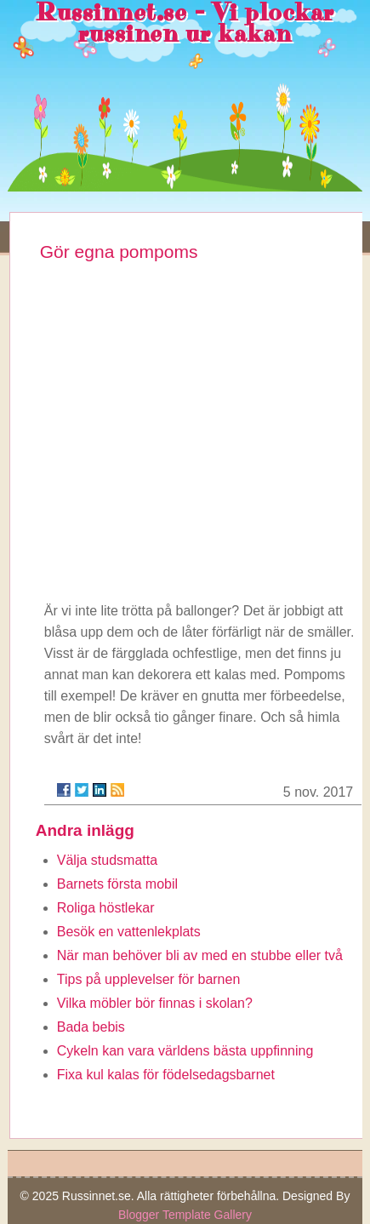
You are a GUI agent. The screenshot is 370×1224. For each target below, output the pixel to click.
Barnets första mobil (117, 884)
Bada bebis (91, 1027)
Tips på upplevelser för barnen (149, 979)
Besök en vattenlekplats (129, 931)
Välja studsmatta (107, 860)
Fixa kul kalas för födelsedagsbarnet (166, 1074)
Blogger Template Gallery (185, 1214)
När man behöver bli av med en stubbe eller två (200, 955)
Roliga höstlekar (106, 908)
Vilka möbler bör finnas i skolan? (155, 1003)
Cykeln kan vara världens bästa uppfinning (185, 1051)
